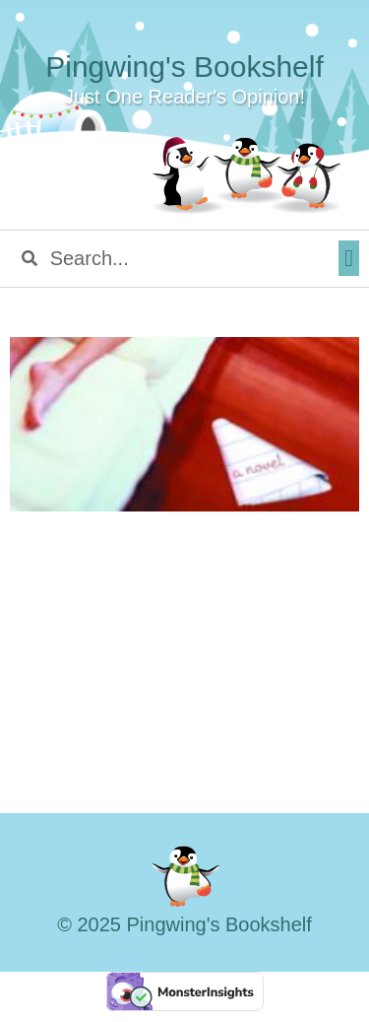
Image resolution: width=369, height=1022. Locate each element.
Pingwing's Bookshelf (184, 66)
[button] (348, 258)
